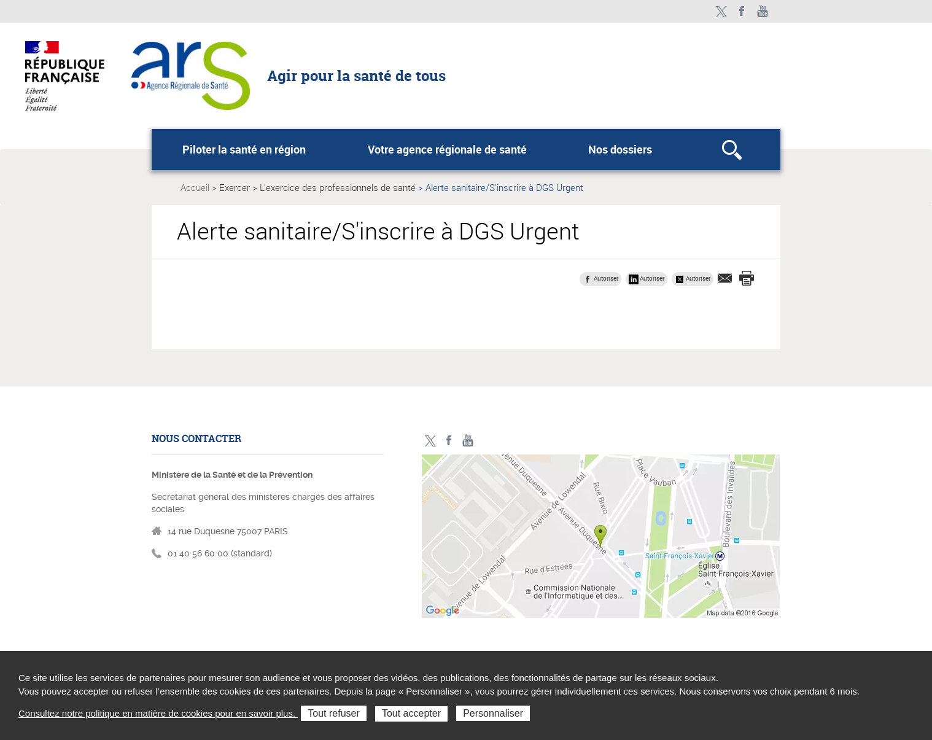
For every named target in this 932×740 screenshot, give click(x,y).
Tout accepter (411, 713)
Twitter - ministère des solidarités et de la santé (721, 11)
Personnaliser (493, 713)
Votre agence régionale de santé (447, 149)
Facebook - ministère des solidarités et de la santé (742, 11)
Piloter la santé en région (244, 149)
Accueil (195, 187)
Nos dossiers (620, 149)
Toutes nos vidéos (763, 11)
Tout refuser (333, 713)
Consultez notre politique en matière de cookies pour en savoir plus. (158, 713)
